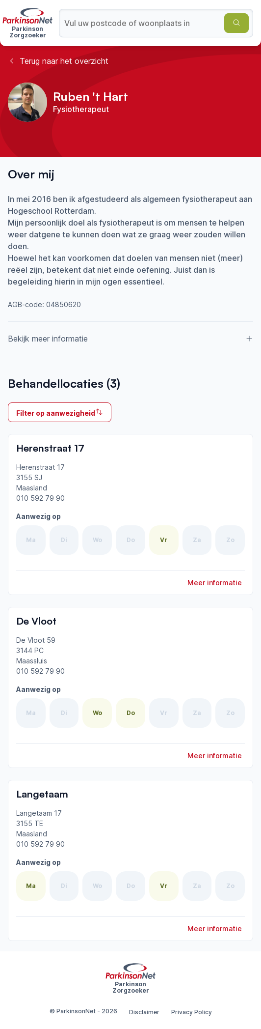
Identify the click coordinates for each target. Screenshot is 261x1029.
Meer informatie (214, 582)
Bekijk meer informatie (130, 338)
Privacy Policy (191, 1012)
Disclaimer (144, 1012)
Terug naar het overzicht (58, 61)
